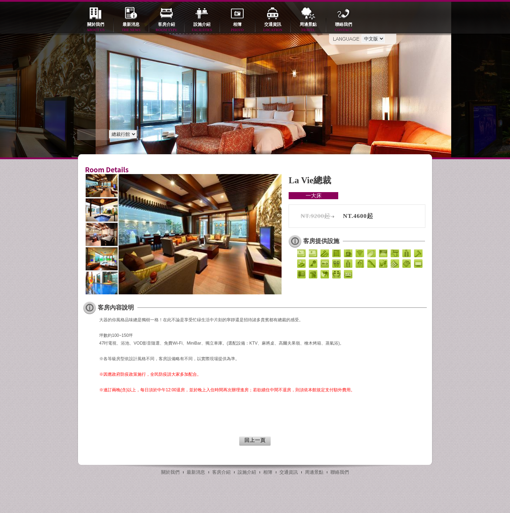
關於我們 (95, 27)
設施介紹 (202, 27)
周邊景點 (308, 27)
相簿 (237, 27)
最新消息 (131, 27)
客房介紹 (166, 27)
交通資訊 (272, 27)
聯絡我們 (343, 27)
